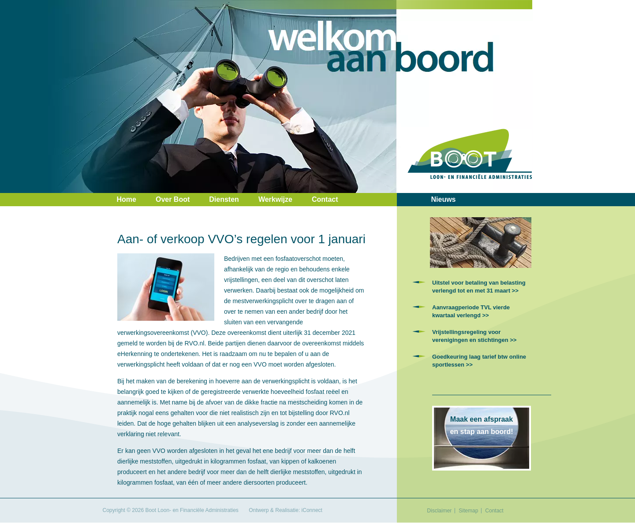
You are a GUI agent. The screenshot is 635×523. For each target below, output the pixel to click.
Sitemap (468, 511)
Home (126, 199)
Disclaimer (439, 511)
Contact (325, 199)
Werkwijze (275, 199)
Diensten (224, 199)
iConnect (312, 510)
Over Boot (173, 199)
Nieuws (443, 199)
